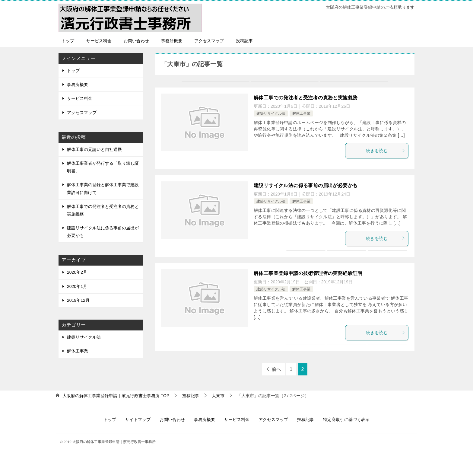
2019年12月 (78, 300)
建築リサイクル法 (270, 113)
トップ (68, 40)
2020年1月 (77, 286)
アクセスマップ (209, 40)
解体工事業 (301, 113)
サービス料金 (99, 40)
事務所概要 (171, 40)
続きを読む (385, 150)
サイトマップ (138, 419)
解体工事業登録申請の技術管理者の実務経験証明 (308, 273)
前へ (276, 369)
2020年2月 (77, 272)
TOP (115, 395)
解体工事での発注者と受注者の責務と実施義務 (305, 97)
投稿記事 (244, 40)
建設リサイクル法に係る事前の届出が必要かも (305, 185)
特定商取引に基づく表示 (346, 419)
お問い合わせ (136, 40)
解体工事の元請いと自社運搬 (94, 149)
